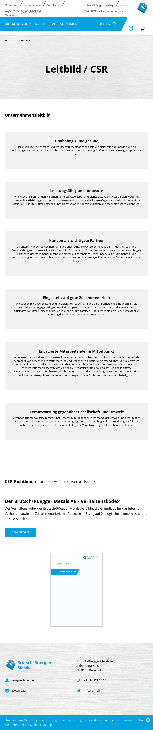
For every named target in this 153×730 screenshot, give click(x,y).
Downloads (52, 4)
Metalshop (11, 4)
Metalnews (11, 14)
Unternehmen (31, 4)
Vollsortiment (65, 24)
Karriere (42, 32)
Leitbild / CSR (16, 32)
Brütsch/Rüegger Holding (98, 4)
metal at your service (25, 24)
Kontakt (66, 32)
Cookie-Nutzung (41, 725)
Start (7, 40)
